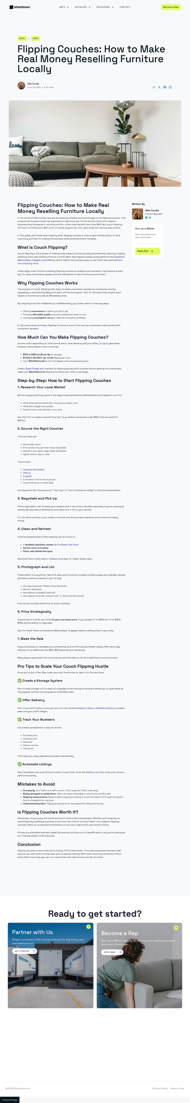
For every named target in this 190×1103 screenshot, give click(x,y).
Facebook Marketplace (33, 469)
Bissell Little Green (70, 544)
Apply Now (145, 251)
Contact (125, 7)
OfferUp (51, 260)
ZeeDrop (90, 772)
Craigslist (36, 260)
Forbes (43, 325)
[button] (64, 7)
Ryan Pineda (32, 368)
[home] (27, 7)
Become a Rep (170, 7)
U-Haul (89, 708)
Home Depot (78, 708)
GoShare (100, 708)
